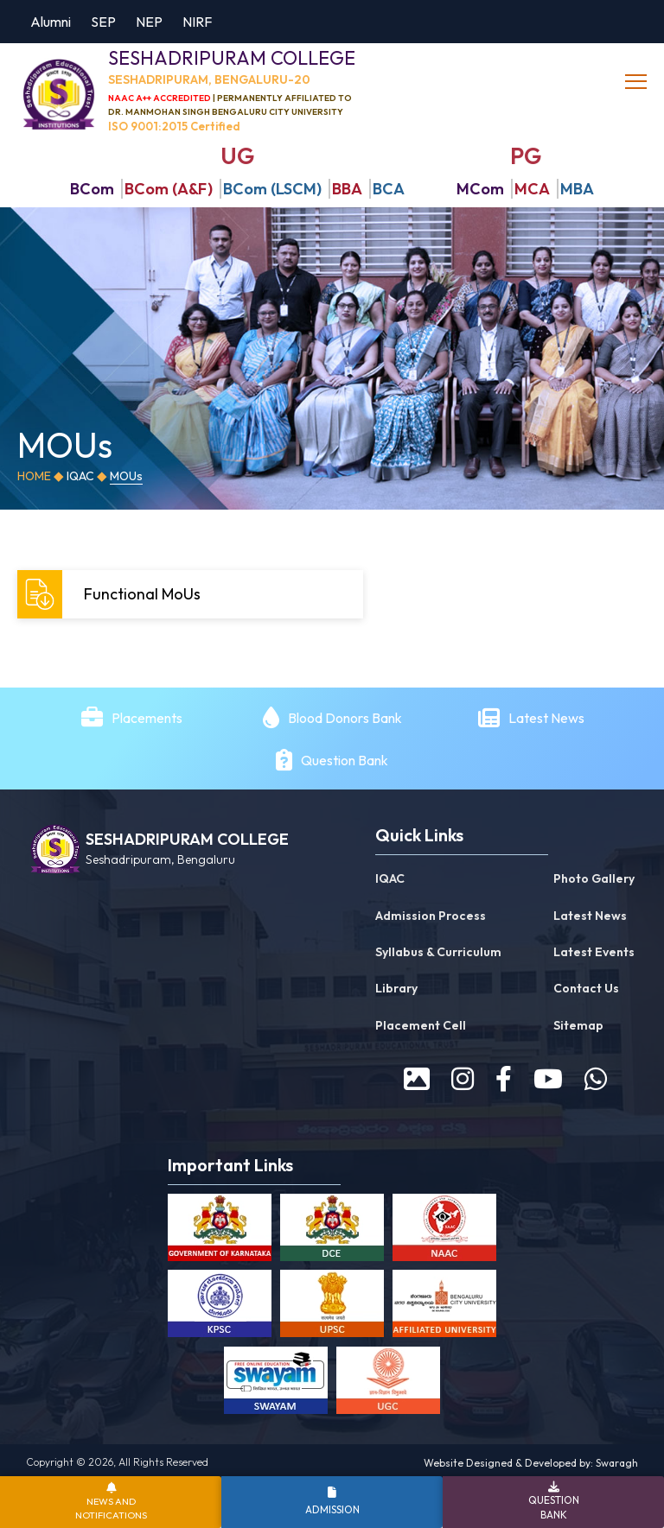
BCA (389, 189)
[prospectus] (417, 1079)
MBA (577, 189)
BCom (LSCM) (272, 189)
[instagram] (462, 1079)
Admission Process (430, 915)
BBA (347, 189)
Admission (332, 1509)
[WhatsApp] (595, 1079)
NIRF (197, 21)
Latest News (547, 717)
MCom (480, 189)
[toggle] (638, 82)
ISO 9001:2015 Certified (174, 126)
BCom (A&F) (168, 189)
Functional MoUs (111, 594)
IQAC (80, 476)
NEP (149, 21)
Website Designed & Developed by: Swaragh (531, 1462)
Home (34, 476)
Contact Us (586, 989)
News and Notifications (111, 1507)
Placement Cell (420, 1025)
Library (396, 989)
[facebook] (503, 1079)
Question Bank (344, 760)
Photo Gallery (594, 878)
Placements (147, 717)
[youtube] (548, 1079)
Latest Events (594, 952)
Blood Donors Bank (345, 717)
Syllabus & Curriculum (438, 952)
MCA (532, 189)
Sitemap (578, 1025)
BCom (92, 189)
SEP (103, 21)
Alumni (50, 21)
